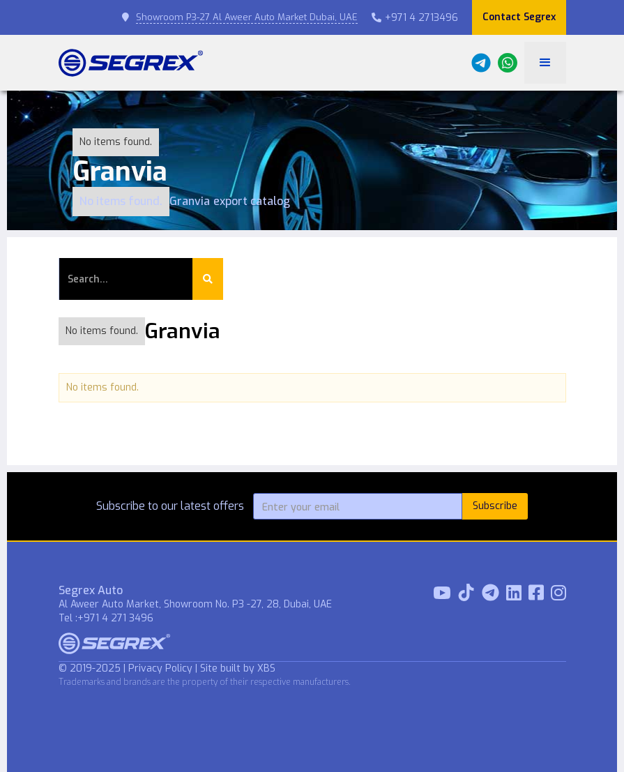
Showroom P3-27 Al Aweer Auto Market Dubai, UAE (247, 17)
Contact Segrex (519, 17)
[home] (131, 63)
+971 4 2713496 (415, 17)
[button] (545, 63)
